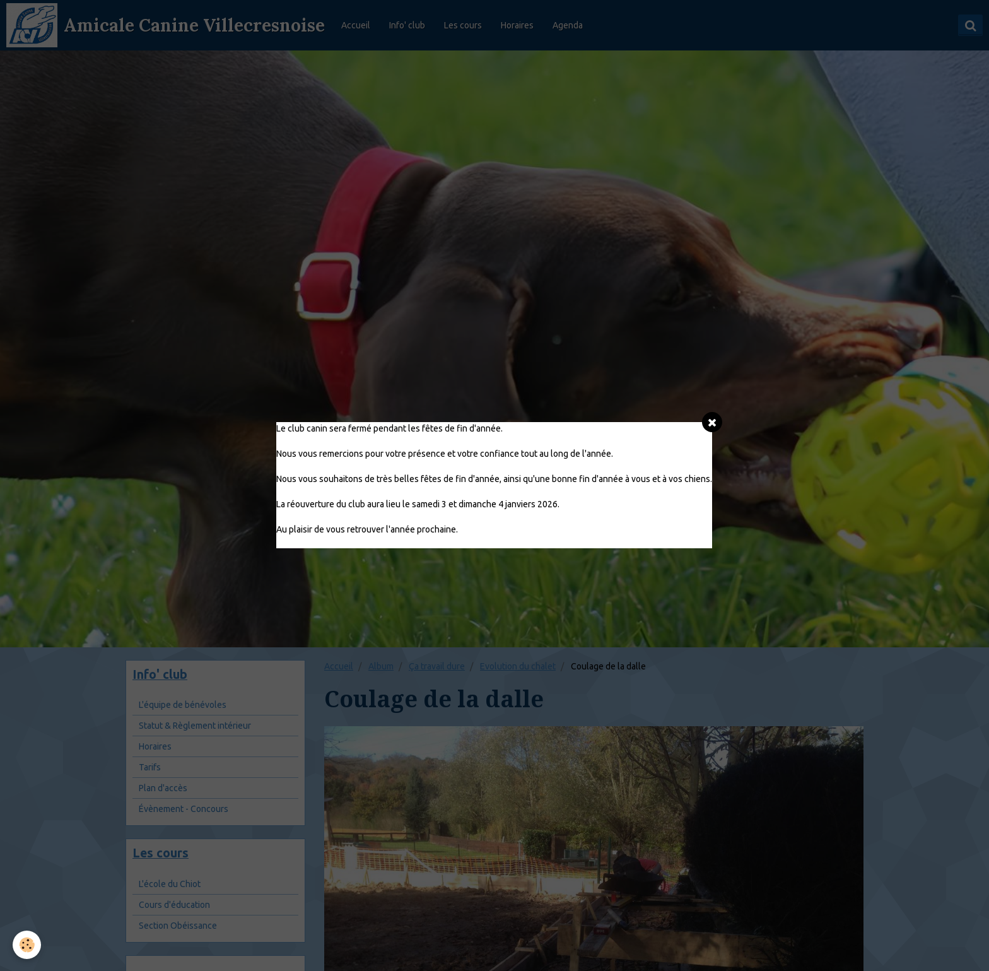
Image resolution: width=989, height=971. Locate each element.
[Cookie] (27, 945)
